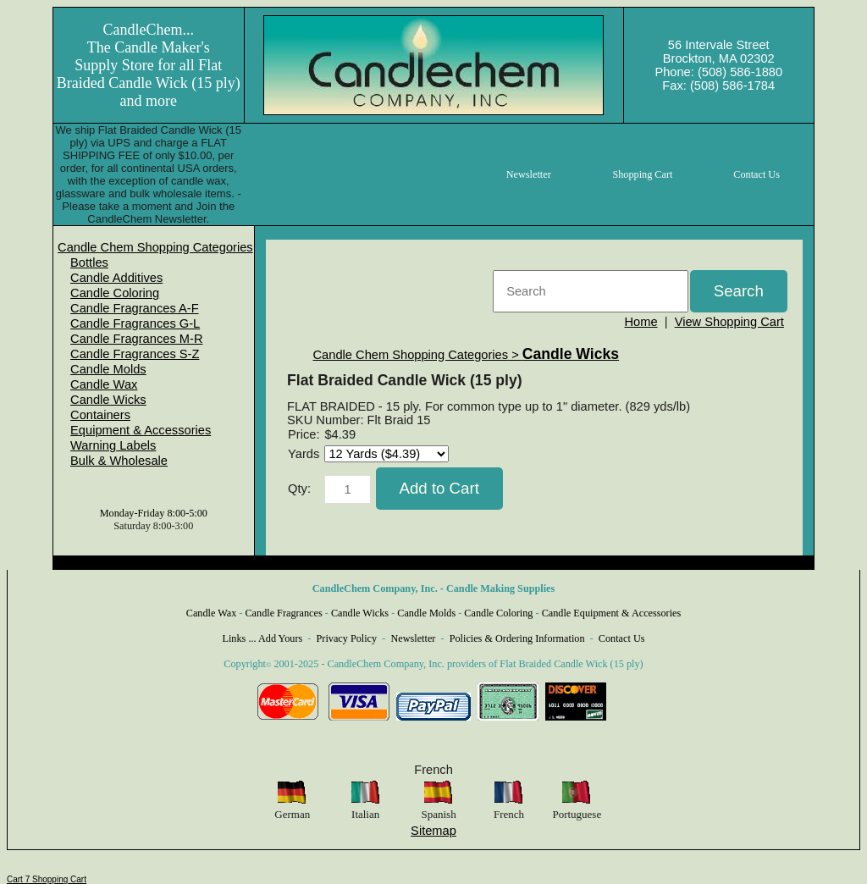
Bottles (89, 262)
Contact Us (622, 638)
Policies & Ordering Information (517, 638)
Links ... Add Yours (263, 638)
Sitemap (433, 830)
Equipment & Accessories (140, 430)
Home (640, 322)
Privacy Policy (347, 638)
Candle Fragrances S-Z (134, 354)
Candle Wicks (108, 399)
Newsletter (412, 638)
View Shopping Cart (729, 322)
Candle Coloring (114, 293)
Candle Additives (116, 278)
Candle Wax (103, 384)
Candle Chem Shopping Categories (155, 247)
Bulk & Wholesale (119, 460)
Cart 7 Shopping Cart (46, 879)
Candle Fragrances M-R (136, 338)
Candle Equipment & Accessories (612, 613)
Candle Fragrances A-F (134, 308)
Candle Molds (108, 369)
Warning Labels (113, 445)
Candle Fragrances (283, 613)
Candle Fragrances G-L (135, 323)
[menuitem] (155, 247)
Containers (100, 415)
